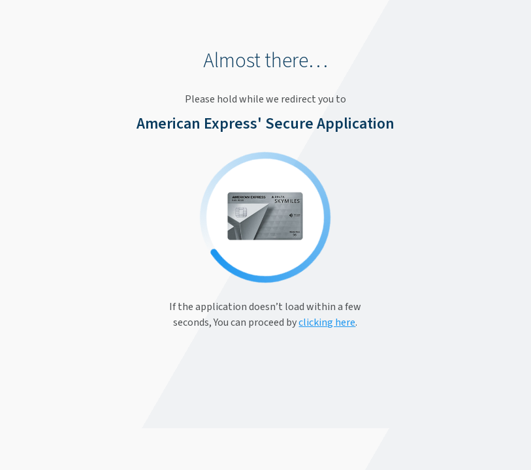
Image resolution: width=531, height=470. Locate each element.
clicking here (326, 322)
